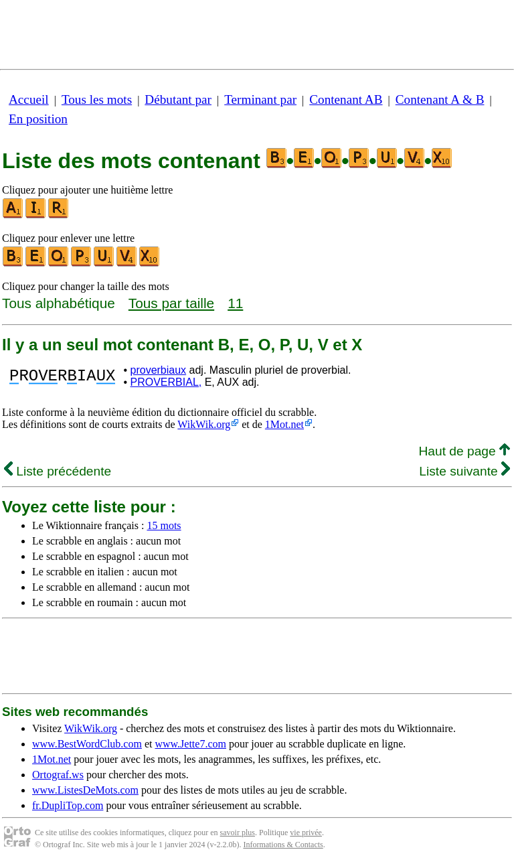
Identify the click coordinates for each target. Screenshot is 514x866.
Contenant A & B (440, 99)
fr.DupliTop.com (67, 805)
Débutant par (178, 99)
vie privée (306, 832)
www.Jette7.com (190, 743)
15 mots (164, 525)
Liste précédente (57, 471)
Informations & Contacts (283, 844)
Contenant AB (345, 99)
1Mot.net (284, 424)
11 (235, 303)
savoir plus (237, 832)
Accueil (29, 99)
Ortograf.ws (58, 774)
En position (38, 119)
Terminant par (260, 99)
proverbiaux (159, 370)
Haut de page (464, 451)
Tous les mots (97, 99)
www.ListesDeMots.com (85, 790)
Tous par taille (171, 303)
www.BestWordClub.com (87, 743)
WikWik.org (203, 424)
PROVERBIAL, (166, 382)
